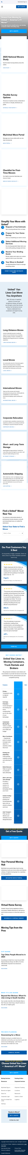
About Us (3, 1093)
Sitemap (3, 1103)
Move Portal (6, 143)
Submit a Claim (19, 1096)
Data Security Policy (5, 1148)
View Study (6, 67)
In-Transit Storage (8, 456)
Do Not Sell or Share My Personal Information (20, 1151)
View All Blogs (14, 1052)
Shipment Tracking (20, 1087)
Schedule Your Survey (9, 107)
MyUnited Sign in (22, 2)
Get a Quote (21, 6)
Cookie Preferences (5, 1153)
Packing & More (19, 1078)
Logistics (17, 1099)
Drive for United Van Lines (6, 1100)
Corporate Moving (8, 426)
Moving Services (5, 1078)
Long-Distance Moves (9, 342)
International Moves (9, 400)
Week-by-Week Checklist (10, 181)
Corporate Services (20, 1081)
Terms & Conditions (5, 1150)
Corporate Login (5, 1096)
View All (14, 646)
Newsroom (17, 1093)
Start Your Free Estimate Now (14, 271)
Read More (4, 968)
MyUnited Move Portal (14, 878)
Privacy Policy (18, 1148)
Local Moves (6, 370)
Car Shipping (6, 486)
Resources (4, 1081)
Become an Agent (5, 1090)
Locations (17, 1090)
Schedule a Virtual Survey (14, 918)
